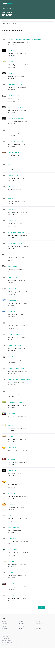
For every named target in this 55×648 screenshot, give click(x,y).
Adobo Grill (11, 164)
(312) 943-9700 (12, 78)
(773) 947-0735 (12, 317)
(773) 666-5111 (12, 305)
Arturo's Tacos (12, 447)
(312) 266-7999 (12, 169)
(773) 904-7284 (12, 56)
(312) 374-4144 (12, 271)
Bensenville (21, 626)
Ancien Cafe (11, 311)
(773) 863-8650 (12, 158)
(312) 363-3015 (12, 260)
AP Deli (10, 391)
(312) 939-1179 (12, 283)
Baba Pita (10, 572)
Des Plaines (21, 625)
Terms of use (5, 636)
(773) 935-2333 (12, 203)
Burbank (38, 625)
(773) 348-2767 (12, 146)
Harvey (20, 628)
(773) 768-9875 (12, 532)
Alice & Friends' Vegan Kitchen (16, 243)
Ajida (9, 186)
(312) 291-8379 (12, 67)
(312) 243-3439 (12, 578)
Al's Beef (10, 198)
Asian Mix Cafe (12, 493)
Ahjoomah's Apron (13, 175)
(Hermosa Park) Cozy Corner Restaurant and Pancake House (25, 39)
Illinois (8, 8)
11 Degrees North (13, 50)
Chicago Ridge (39, 623)
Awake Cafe (11, 561)
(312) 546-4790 (12, 430)
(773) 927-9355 (12, 351)
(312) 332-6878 (12, 192)
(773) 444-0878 (12, 555)
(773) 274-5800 (12, 464)
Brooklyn (21, 621)
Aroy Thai (10, 436)
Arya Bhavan (11, 459)
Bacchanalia (11, 584)
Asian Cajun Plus (12, 482)
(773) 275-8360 (12, 441)
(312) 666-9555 (12, 237)
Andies (10, 323)
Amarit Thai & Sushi (13, 277)
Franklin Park (5, 625)
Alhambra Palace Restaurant (16, 232)
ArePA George (12, 413)
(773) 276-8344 (12, 112)
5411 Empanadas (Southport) (16, 118)
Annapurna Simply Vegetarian (16, 368)
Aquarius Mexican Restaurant (16, 402)
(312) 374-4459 (12, 544)
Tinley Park (4, 626)
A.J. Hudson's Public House (15, 141)
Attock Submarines (13, 527)
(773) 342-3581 (12, 407)
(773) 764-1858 (12, 373)
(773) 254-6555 (12, 589)
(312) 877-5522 (12, 101)
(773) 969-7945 (12, 419)
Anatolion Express (13, 300)
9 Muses (10, 130)
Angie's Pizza (11, 357)
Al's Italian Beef (12, 221)
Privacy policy (5, 638)
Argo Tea (10, 425)
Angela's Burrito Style (14, 334)
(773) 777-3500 (12, 44)
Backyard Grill (11, 595)
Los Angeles (5, 623)
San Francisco (22, 623)
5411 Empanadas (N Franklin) (16, 96)
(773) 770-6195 (12, 385)
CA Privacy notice (6, 640)
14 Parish (10, 62)
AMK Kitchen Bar (12, 289)
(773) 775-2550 (12, 90)
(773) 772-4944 (12, 453)
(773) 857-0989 (12, 498)
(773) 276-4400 (12, 294)
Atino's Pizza (11, 504)
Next (41, 607)
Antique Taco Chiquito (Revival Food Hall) (19, 379)
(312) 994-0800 (12, 509)
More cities (38, 628)
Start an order (50, 41)
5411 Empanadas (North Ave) (16, 107)
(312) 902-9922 (12, 135)
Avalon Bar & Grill (12, 550)
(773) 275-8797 (12, 248)
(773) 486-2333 (12, 214)
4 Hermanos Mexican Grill (15, 84)
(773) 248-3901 (12, 339)
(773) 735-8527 (12, 362)
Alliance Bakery (12, 255)
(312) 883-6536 (12, 487)
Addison (38, 626)
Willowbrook (4, 628)
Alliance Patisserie (13, 266)
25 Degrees (11, 73)
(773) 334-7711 (12, 521)
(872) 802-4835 (12, 124)
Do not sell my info (7, 642)
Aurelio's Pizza (12, 538)
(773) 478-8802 (12, 600)
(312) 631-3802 (12, 475)
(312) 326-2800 (12, 180)
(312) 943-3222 (12, 226)
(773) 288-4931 (12, 396)
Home (3, 8)
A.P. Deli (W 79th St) (13, 152)
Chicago (38, 621)
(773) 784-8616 (12, 328)
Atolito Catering (12, 516)
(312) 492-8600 (12, 566)
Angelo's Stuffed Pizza (14, 345)
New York (4, 621)
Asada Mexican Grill (13, 470)
